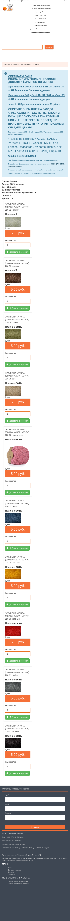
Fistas (15, 64)
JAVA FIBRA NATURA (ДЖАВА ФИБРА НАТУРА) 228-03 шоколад (17, 263)
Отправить (35, 827)
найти (49, 47)
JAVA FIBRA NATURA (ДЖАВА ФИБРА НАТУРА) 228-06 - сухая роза (17, 432)
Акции (10, 868)
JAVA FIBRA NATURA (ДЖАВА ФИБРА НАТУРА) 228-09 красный (17, 616)
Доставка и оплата (15, 1)
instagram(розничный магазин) (18, 883)
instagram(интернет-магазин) (18, 881)
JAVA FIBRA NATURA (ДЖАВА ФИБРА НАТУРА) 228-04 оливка (17, 320)
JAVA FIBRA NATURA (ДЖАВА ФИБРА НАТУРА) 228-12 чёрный (17, 729)
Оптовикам (25, 1)
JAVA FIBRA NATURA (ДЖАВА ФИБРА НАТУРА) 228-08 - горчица (17, 560)
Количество (10, 240)
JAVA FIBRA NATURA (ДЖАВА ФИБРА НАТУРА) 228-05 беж (17, 376)
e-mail (7, 804)
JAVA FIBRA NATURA (30, 64)
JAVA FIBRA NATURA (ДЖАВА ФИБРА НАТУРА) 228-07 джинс (17, 503)
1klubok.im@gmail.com (17, 844)
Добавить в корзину (17, 252)
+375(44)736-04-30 (15, 166)
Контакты (34, 1)
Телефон (8, 813)
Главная (5, 1)
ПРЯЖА (6, 64)
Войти (66, 1)
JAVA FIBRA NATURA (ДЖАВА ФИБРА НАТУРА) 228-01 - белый (17, 207)
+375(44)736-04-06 (57, 164)
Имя (7, 795)
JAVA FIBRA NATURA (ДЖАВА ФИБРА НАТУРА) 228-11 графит (17, 672)
